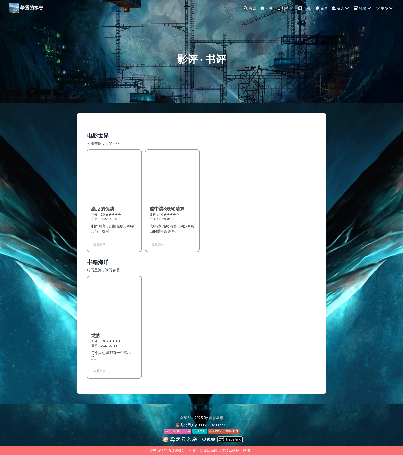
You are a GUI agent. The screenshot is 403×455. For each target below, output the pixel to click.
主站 (199, 450)
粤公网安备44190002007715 (203, 425)
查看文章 (99, 244)
